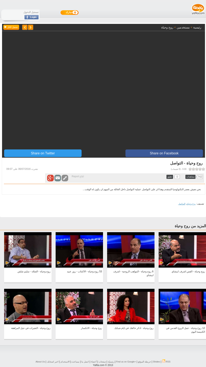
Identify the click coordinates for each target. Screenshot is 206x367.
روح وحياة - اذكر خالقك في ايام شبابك (133, 328)
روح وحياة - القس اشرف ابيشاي (188, 271)
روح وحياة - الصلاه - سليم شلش (34, 271)
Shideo (156, 361)
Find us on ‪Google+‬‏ (126, 361)
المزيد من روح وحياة (190, 226)
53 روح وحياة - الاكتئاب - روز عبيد (84, 271)
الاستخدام (65, 361)
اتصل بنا (85, 361)
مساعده (75, 361)
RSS (166, 361)
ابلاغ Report (78, 176)
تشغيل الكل (11, 27)
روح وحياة (191, 204)
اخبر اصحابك (53, 361)
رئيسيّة (111, 361)
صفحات (102, 361)
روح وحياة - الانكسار (91, 328)
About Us (40, 361)
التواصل (181, 204)
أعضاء (94, 361)
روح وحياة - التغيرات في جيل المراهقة (30, 328)
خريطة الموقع (144, 361)
